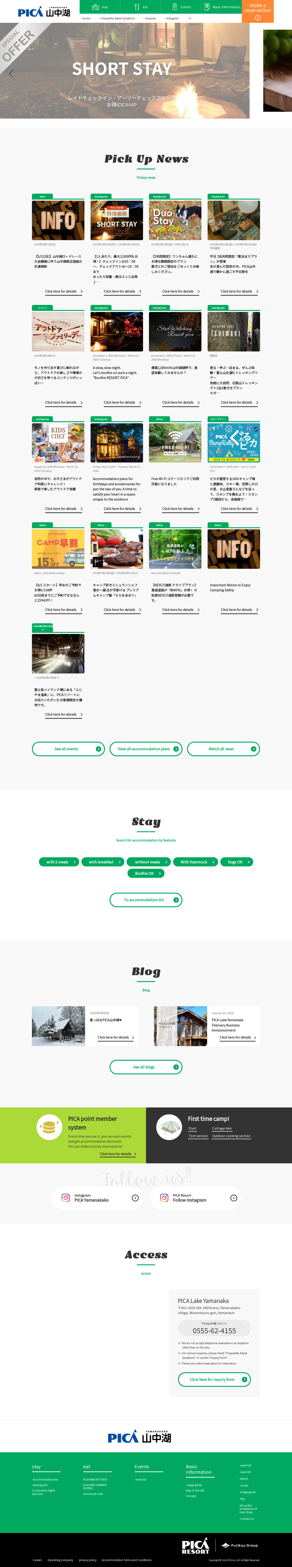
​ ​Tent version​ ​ (198, 1135)
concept (191, 1496)
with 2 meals (57, 862)
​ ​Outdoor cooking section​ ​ (231, 1135)
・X (189, 18)
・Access (85, 18)
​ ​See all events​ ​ (66, 748)
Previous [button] (12, 70)
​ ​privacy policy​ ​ (87, 1560)
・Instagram (171, 18)
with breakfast (101, 862)
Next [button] (280, 70)
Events (142, 1467)
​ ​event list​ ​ (141, 1479)
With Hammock (194, 862)
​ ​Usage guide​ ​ (194, 1485)
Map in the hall (195, 1490)
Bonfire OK (144, 873)
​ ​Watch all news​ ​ (221, 748)
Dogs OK (235, 862)
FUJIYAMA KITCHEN (95, 1479)
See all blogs (144, 1067)
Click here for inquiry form (212, 1379)
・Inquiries (149, 18)
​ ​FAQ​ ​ (243, 1499)
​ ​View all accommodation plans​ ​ (144, 748)
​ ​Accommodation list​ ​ (45, 1479)
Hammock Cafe (93, 1494)
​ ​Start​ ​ (192, 1128)
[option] (146, 71)
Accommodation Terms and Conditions (126, 1560)
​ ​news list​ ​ (245, 1472)
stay (36, 1467)
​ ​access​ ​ (244, 1485)
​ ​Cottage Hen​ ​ (222, 1128)
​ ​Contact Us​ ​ (247, 1518)
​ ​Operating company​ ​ (60, 1560)
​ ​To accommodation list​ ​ (144, 899)
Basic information (199, 1469)
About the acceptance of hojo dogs (248, 1508)
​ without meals (147, 862)
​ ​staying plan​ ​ (40, 1485)
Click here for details (115, 1153)
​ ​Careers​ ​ (37, 1560)
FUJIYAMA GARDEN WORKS (95, 1486)
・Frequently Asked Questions (116, 18)
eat (86, 1467)
